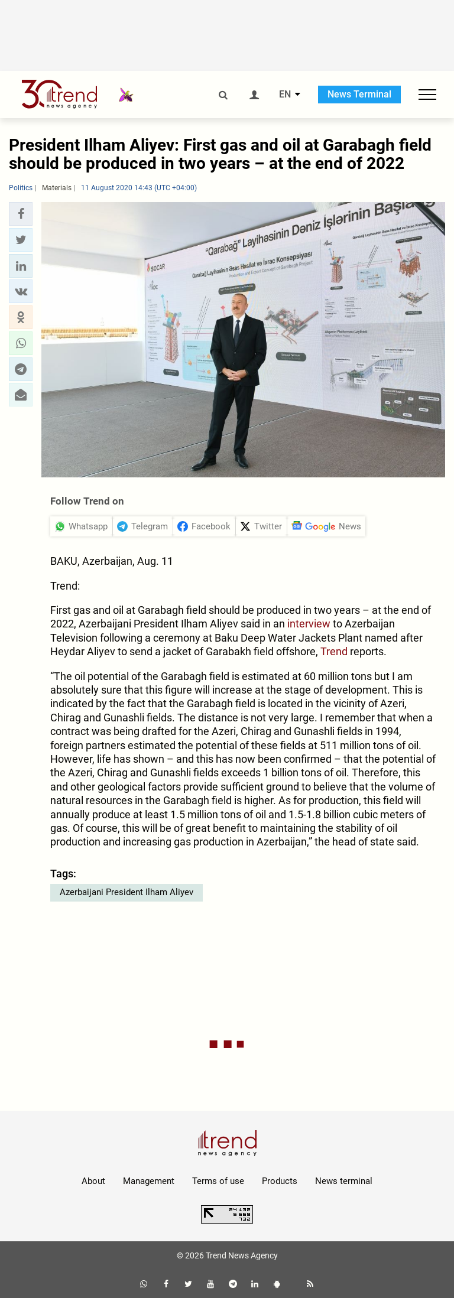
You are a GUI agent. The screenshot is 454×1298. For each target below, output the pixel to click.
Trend (335, 651)
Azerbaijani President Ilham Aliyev (126, 892)
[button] (20, 214)
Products (279, 1181)
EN (285, 94)
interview (310, 623)
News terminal (343, 1181)
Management (148, 1181)
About (93, 1181)
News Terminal (359, 94)
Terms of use (218, 1181)
